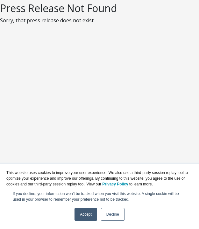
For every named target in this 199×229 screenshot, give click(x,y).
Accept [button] (86, 214)
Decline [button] (112, 214)
